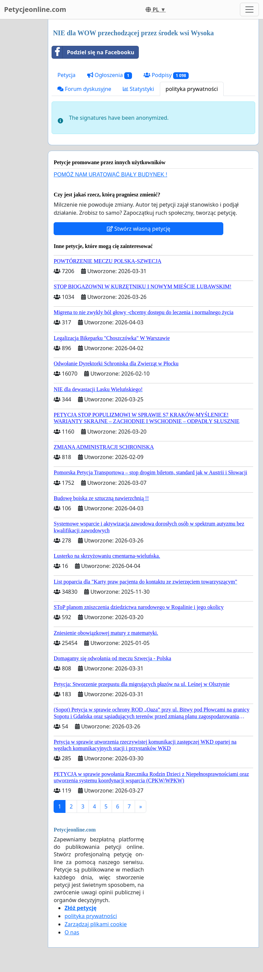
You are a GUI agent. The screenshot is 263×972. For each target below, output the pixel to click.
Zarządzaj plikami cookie (95, 924)
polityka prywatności (192, 89)
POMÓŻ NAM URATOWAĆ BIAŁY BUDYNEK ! (110, 174)
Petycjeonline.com (35, 9)
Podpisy (166, 75)
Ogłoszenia (109, 75)
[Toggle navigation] (249, 9)
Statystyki (138, 89)
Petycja (66, 75)
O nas (71, 932)
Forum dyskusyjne (84, 89)
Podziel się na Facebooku (93, 52)
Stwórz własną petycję (138, 228)
